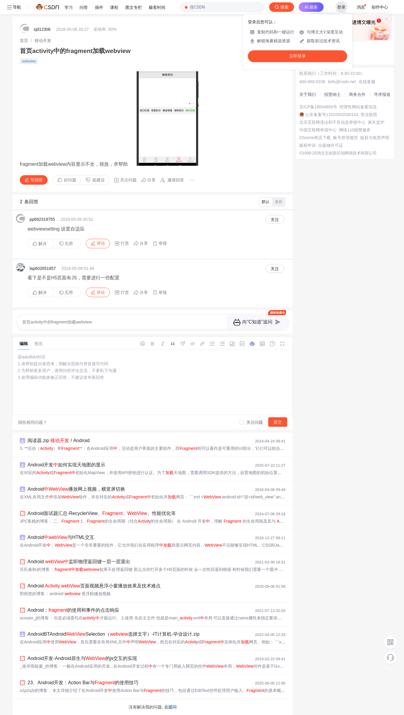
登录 (341, 7)
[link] (24, 40)
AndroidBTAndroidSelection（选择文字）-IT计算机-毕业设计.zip (114, 634)
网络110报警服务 (355, 130)
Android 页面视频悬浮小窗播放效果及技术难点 (94, 585)
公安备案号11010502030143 (331, 114)
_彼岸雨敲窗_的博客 (39, 666)
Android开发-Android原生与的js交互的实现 (82, 658)
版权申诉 (307, 145)
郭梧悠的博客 (32, 593)
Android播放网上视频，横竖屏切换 (76, 489)
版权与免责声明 (374, 137)
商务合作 (357, 94)
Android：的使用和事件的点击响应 (73, 610)
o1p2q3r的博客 (33, 690)
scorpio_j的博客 (34, 618)
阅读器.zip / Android (59, 440)
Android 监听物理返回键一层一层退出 (79, 561)
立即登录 (297, 56)
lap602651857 (43, 268)
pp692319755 (42, 219)
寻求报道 (382, 94)
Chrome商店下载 (315, 137)
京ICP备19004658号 (318, 106)
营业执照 (369, 114)
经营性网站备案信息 (358, 106)
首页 (24, 40)
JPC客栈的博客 (34, 521)
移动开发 (43, 40)
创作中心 (379, 7)
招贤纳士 (332, 94)
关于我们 (307, 94)
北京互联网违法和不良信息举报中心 (332, 122)
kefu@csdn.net (342, 81)
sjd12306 (42, 29)
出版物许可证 (330, 145)
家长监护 (376, 122)
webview (29, 61)
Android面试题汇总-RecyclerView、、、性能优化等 (102, 513)
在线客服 (367, 81)
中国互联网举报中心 (318, 130)
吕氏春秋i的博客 (35, 569)
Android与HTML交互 (61, 537)
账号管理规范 (345, 137)
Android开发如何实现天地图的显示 (66, 464)
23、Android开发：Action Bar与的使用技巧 (83, 682)
